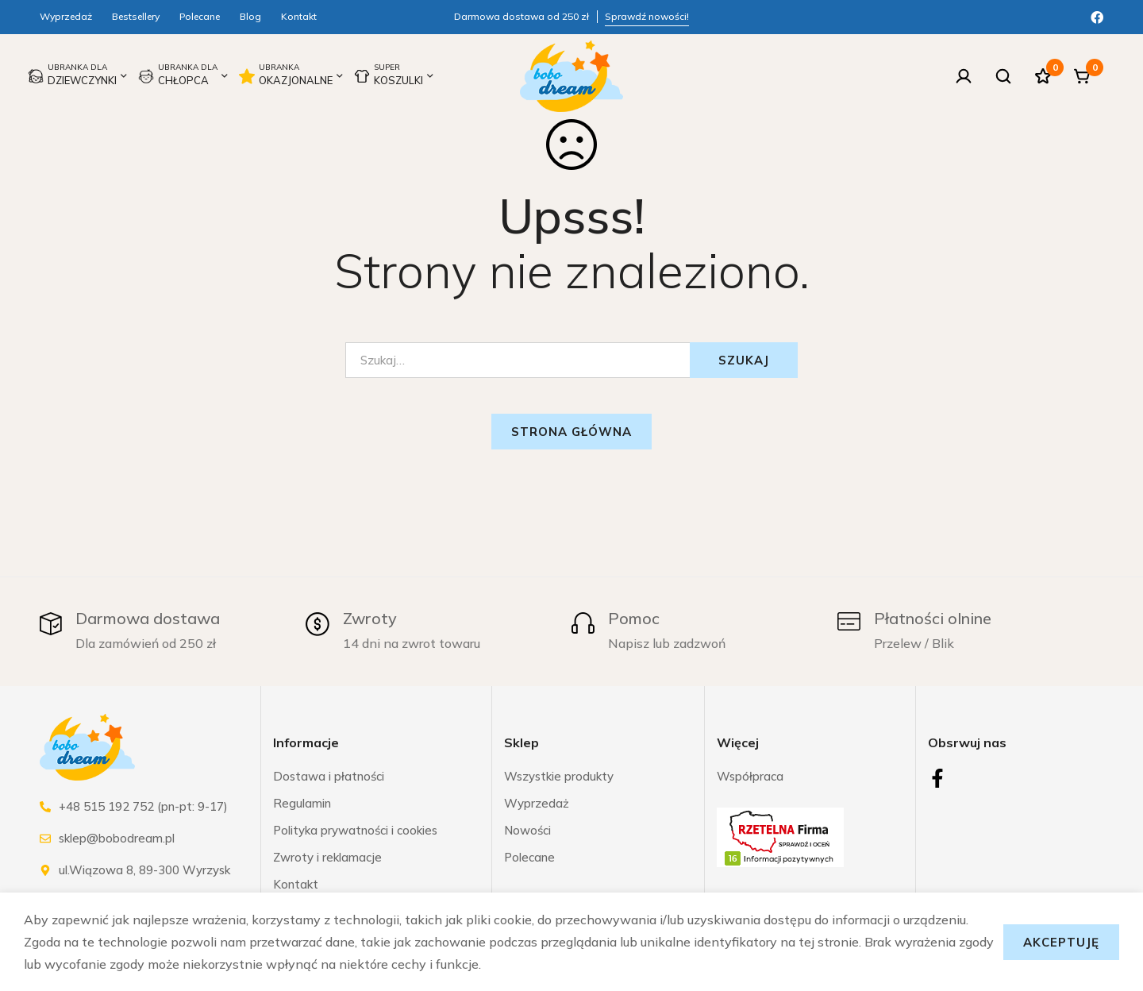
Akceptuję (1061, 942)
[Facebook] (1097, 16)
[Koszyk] (1083, 76)
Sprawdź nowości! (647, 16)
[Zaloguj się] (963, 76)
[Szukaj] (1003, 76)
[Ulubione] (1043, 76)
